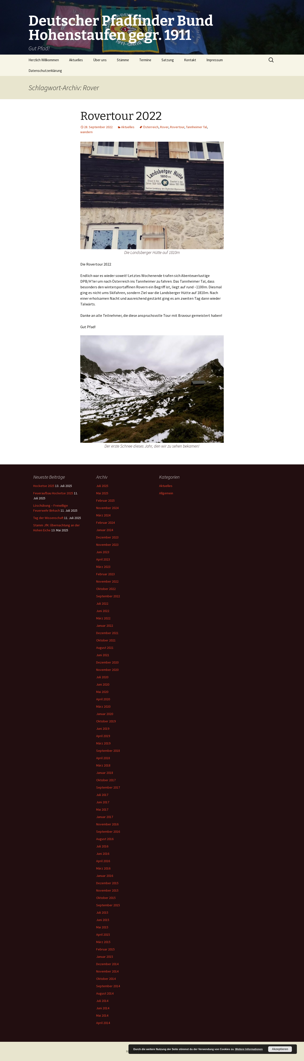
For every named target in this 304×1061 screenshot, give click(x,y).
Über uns (100, 60)
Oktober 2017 (106, 780)
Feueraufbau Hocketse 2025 (53, 493)
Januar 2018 (104, 773)
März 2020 (103, 706)
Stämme (123, 60)
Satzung (168, 60)
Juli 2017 (102, 795)
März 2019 (103, 743)
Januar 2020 (104, 714)
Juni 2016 (102, 853)
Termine (145, 60)
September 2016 (108, 831)
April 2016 (103, 861)
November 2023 (107, 544)
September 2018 (108, 750)
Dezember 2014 (107, 964)
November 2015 (107, 890)
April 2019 (103, 736)
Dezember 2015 (107, 883)
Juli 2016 (102, 846)
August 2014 (105, 993)
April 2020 (103, 699)
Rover (164, 127)
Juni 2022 (102, 611)
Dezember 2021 (107, 633)
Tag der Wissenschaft (48, 518)
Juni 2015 (102, 920)
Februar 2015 (105, 949)
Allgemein (166, 493)
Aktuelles (76, 60)
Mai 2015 (102, 927)
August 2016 (105, 839)
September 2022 (108, 596)
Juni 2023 (102, 552)
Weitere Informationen (249, 1049)
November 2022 (107, 581)
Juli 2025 (102, 486)
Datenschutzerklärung (45, 70)
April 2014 (103, 1023)
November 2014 (107, 971)
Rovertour (177, 127)
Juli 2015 (102, 912)
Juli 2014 (102, 1001)
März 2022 (103, 618)
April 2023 (103, 559)
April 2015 (103, 934)
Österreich (150, 127)
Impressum (214, 60)
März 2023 (103, 567)
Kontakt (190, 60)
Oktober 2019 (106, 721)
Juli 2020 (102, 677)
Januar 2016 (104, 876)
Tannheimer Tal (196, 127)
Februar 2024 (105, 522)
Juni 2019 (102, 728)
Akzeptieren (280, 1049)
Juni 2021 (102, 655)
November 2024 (107, 508)
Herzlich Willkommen (43, 60)
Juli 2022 (102, 603)
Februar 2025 (105, 500)
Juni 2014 (102, 1008)
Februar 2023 (105, 574)
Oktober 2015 (106, 898)
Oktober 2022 (106, 589)
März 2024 (103, 515)
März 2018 (103, 765)
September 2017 (108, 787)
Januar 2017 (104, 817)
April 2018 (103, 758)
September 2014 (108, 986)
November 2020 (107, 670)
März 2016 (103, 868)
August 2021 (105, 647)
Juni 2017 (102, 802)
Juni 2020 (102, 684)
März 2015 (103, 942)
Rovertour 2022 (121, 116)
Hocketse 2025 (43, 486)
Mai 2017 (102, 809)
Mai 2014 (102, 1015)
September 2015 (108, 905)
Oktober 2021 (106, 640)
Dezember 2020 (107, 662)
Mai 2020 (102, 692)
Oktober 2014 (106, 979)
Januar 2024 (104, 530)
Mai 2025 (102, 493)
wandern (86, 132)
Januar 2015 (104, 956)
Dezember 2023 (107, 537)
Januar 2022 (104, 625)
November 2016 (107, 824)
